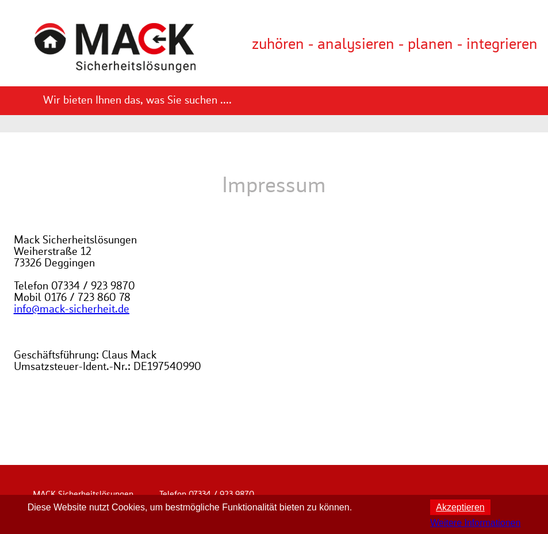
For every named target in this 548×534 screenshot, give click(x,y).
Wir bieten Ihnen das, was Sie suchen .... (137, 100)
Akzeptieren (460, 507)
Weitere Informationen (475, 523)
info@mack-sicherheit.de (71, 309)
